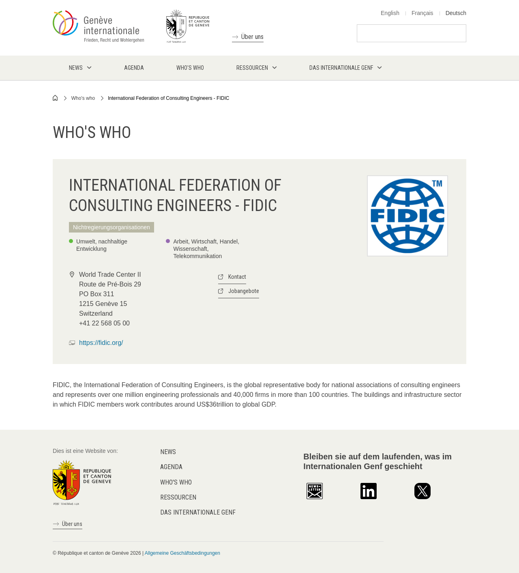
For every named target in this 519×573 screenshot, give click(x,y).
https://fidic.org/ (101, 342)
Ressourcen (178, 497)
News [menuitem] (76, 68)
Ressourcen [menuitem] (252, 68)
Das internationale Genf (198, 512)
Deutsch (456, 13)
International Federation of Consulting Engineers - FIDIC (168, 98)
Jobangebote (243, 291)
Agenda (171, 467)
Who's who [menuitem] (190, 68)
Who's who (83, 98)
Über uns (252, 37)
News (168, 452)
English (390, 13)
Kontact (237, 277)
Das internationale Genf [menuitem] (341, 68)
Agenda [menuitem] (134, 68)
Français (422, 13)
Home (55, 98)
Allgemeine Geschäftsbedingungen (182, 553)
